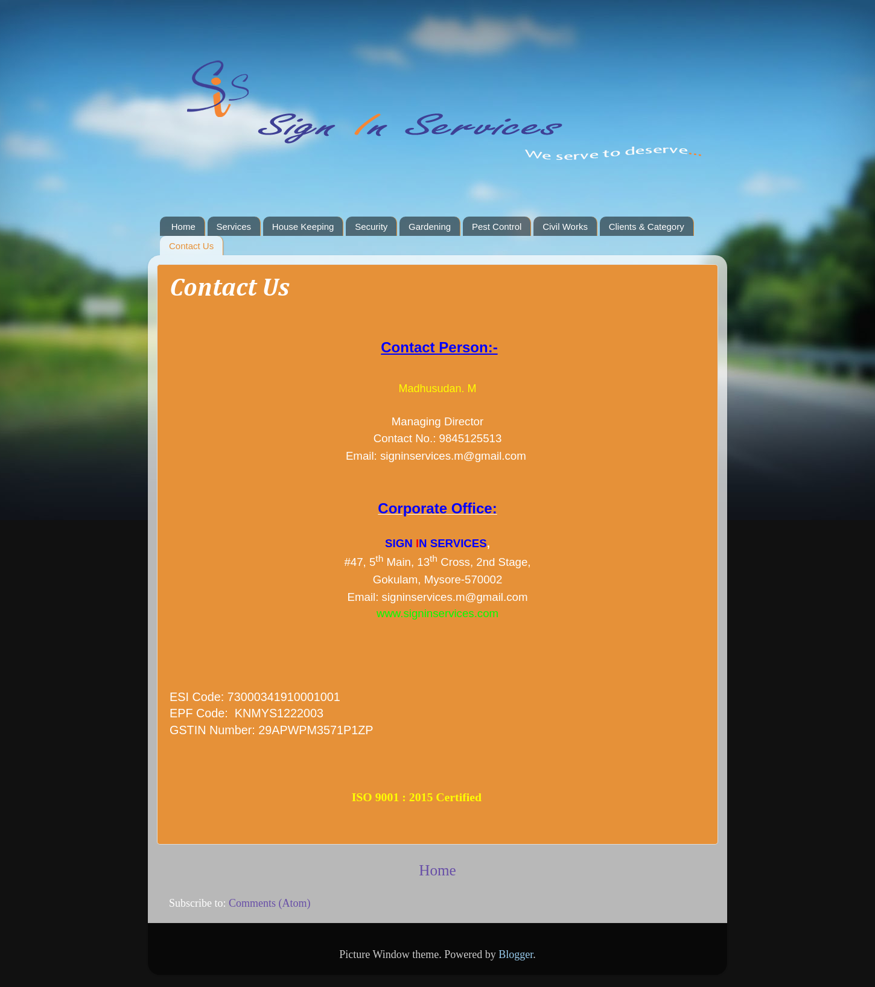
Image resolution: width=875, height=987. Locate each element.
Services (234, 226)
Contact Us (191, 246)
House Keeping (303, 226)
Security (371, 226)
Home (183, 226)
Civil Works (565, 226)
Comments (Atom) (270, 903)
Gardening (430, 226)
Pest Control (497, 226)
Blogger (515, 954)
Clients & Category (646, 226)
